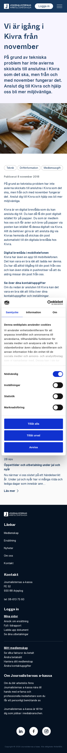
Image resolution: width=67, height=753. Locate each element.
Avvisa (33, 447)
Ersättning (10, 540)
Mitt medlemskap (16, 647)
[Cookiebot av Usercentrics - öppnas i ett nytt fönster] (48, 302)
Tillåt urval (33, 435)
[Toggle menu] (59, 6)
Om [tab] (55, 312)
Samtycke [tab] (12, 312)
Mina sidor (11, 616)
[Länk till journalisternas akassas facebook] (33, 731)
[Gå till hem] (17, 6)
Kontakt (8, 563)
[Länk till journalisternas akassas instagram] (46, 731)
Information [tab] (33, 312)
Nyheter (8, 548)
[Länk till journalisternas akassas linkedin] (20, 731)
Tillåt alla (33, 423)
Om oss (8, 555)
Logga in (43, 6)
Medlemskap (11, 533)
